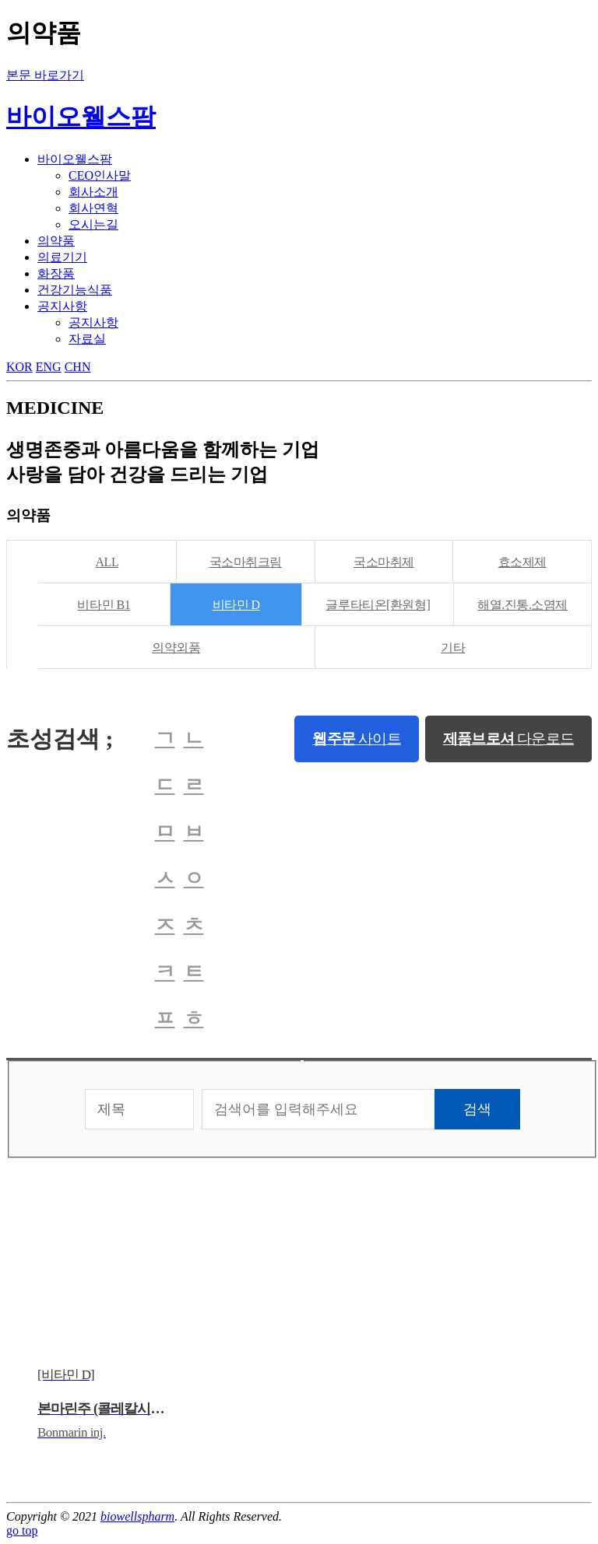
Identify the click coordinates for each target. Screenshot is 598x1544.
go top (21, 1530)
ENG (49, 366)
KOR (19, 366)
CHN (78, 366)
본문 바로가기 (45, 75)
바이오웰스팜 (81, 117)
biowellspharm (137, 1516)
